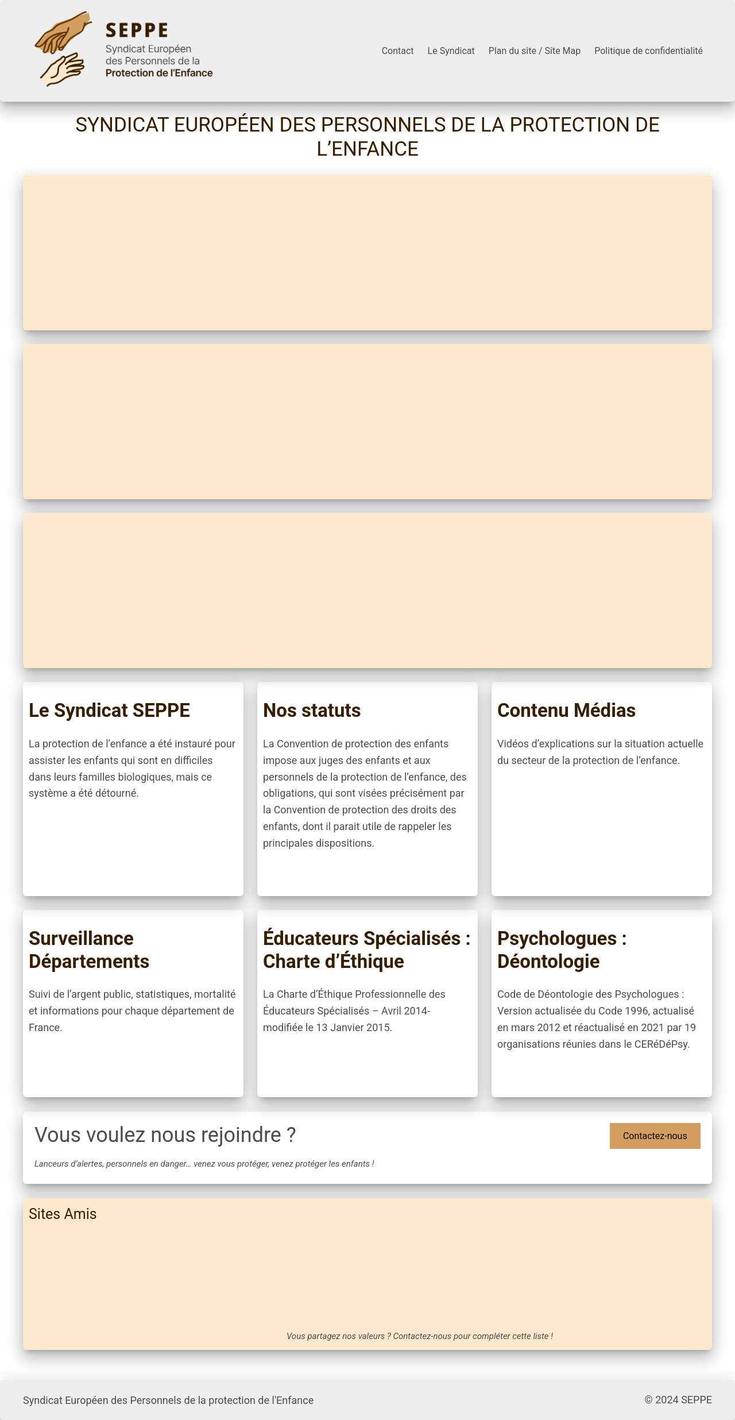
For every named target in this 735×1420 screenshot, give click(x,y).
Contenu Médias (566, 710)
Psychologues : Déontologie (562, 950)
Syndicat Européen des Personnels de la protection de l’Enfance (367, 137)
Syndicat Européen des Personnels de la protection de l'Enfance (168, 1400)
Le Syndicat (451, 50)
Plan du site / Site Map (535, 50)
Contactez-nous (655, 1135)
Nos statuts (312, 710)
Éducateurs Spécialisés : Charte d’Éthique (367, 950)
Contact (398, 50)
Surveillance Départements (89, 950)
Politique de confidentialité (648, 50)
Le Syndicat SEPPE (109, 710)
